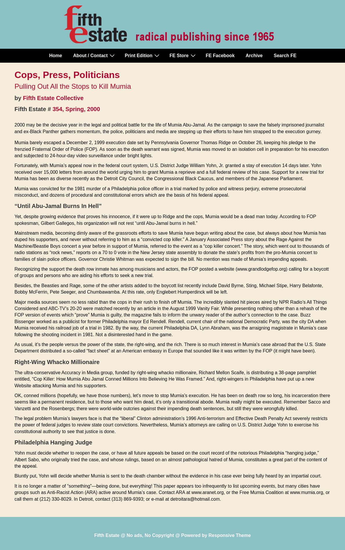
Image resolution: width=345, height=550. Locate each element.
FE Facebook (220, 55)
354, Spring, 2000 (76, 109)
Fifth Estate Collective (53, 98)
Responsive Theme (230, 535)
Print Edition (143, 55)
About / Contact (94, 55)
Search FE (285, 55)
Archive (254, 55)
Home (55, 55)
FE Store (183, 55)
